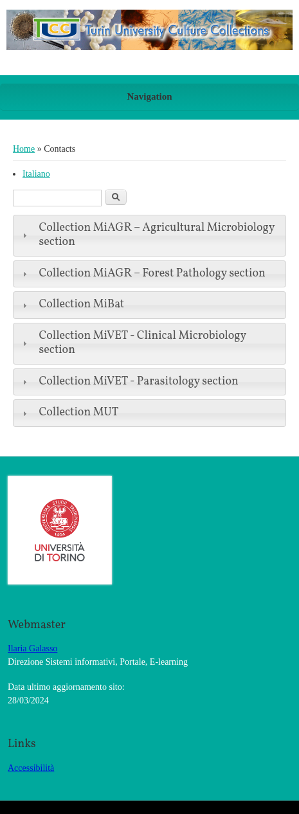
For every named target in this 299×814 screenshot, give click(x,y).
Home (24, 149)
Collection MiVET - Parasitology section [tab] (129, 382)
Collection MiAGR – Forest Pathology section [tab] (142, 274)
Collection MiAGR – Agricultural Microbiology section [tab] (147, 235)
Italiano (36, 174)
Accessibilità (31, 768)
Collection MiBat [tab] (71, 304)
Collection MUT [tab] (68, 412)
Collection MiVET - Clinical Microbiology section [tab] (132, 343)
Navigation (149, 96)
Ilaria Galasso (32, 648)
